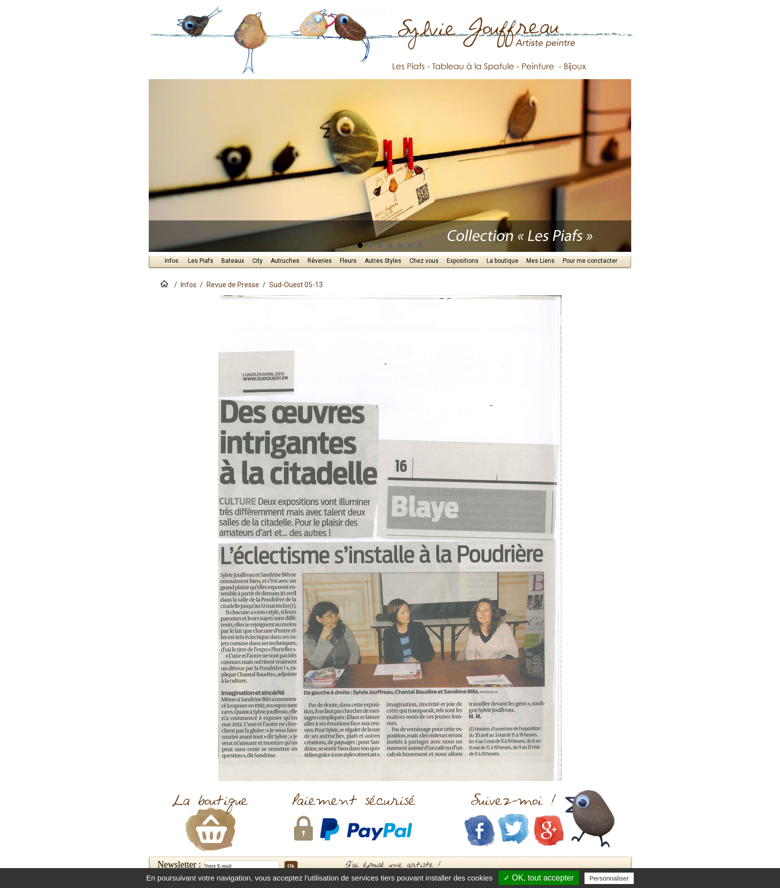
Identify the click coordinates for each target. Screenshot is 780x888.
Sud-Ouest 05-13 (296, 285)
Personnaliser (609, 878)
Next (620, 166)
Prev (161, 166)
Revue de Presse (232, 285)
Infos (188, 285)
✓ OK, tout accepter (538, 878)
